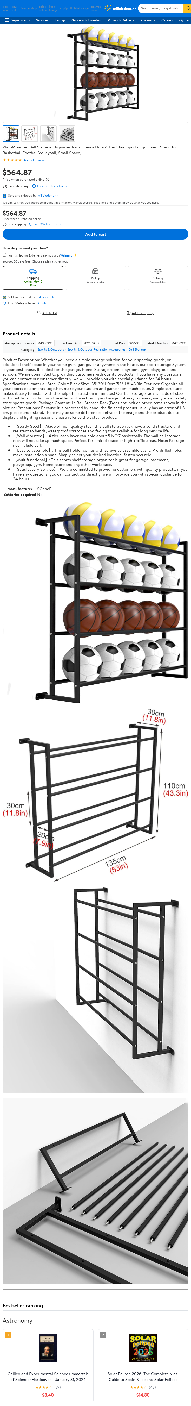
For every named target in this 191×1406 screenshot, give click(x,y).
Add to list (47, 312)
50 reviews (37, 160)
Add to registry (140, 312)
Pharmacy (147, 20)
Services (42, 20)
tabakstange (81, 8)
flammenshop (28, 8)
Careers (167, 20)
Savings (60, 20)
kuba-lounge (53, 8)
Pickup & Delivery (121, 20)
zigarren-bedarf (96, 8)
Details (41, 303)
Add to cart (95, 234)
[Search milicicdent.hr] (160, 8)
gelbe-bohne (43, 8)
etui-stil (15, 8)
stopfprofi (66, 8)
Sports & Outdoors (51, 349)
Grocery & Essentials (86, 20)
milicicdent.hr (47, 195)
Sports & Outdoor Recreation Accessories (96, 349)
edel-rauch (6, 8)
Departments (17, 20)
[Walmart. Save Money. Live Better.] (120, 8)
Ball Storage (137, 349)
